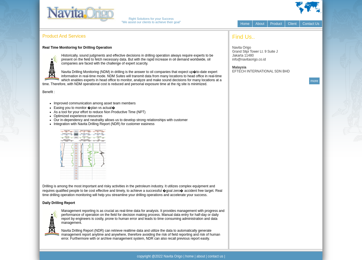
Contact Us (311, 24)
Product (276, 24)
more (314, 81)
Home (244, 24)
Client (292, 24)
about (201, 256)
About (259, 24)
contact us (215, 256)
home (189, 256)
